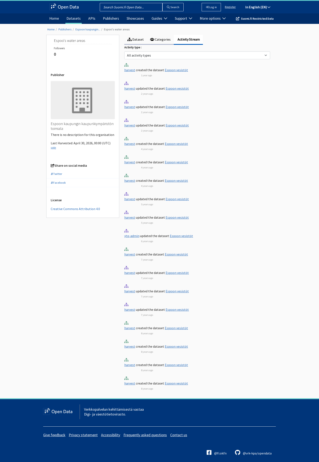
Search (173, 7)
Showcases (135, 18)
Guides (159, 18)
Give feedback (54, 434)
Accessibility (110, 434)
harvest (129, 70)
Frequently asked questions (145, 434)
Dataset (135, 39)
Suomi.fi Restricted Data (257, 19)
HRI (53, 148)
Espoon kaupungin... (87, 29)
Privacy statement (83, 434)
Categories (160, 39)
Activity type (132, 47)
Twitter (56, 174)
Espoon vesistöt (176, 70)
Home (54, 18)
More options (213, 18)
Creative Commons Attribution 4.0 (75, 209)
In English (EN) (257, 7)
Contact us (178, 434)
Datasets (73, 18)
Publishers (111, 18)
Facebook (58, 183)
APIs (91, 18)
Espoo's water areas (117, 29)
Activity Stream (188, 39)
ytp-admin (131, 236)
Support (183, 18)
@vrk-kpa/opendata (253, 452)
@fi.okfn (217, 452)
